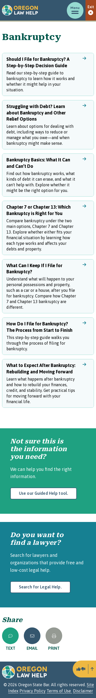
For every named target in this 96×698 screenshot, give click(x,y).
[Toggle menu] (75, 10)
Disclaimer (83, 691)
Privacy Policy (32, 691)
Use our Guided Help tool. (43, 493)
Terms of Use (59, 691)
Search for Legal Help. (40, 587)
